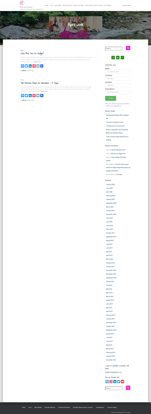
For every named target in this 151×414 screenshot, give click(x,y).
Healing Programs (79, 6)
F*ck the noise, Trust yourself (115, 127)
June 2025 (109, 190)
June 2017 (109, 249)
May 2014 (109, 346)
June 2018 (109, 227)
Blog (53, 6)
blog (22, 52)
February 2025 (110, 197)
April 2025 (109, 193)
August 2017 (110, 242)
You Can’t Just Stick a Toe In (114, 124)
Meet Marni (59, 6)
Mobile (107, 70)
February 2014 (110, 354)
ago (30, 72)
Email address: (110, 90)
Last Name (108, 84)
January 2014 (110, 357)
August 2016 (110, 283)
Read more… (38, 63)
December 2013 (111, 361)
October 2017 (110, 234)
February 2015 (110, 316)
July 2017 (109, 246)
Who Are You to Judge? (32, 55)
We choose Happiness (118, 155)
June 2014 (109, 343)
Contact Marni (125, 6)
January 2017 (110, 268)
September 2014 (111, 331)
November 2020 (111, 216)
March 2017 (110, 260)
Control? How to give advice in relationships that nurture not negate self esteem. (118, 169)
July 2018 (109, 223)
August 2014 (110, 335)
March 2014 (110, 350)
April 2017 (109, 257)
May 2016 (109, 290)
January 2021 (110, 212)
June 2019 (109, 219)
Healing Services (68, 6)
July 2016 (109, 287)
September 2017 (111, 238)
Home (48, 6)
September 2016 (111, 279)
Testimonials (108, 6)
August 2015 (110, 302)
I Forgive (119, 176)
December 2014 (111, 324)
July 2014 (109, 339)
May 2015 (109, 309)
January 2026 (110, 186)
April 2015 (109, 313)
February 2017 (110, 264)
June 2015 (109, 305)
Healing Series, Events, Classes (95, 6)
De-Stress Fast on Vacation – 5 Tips (39, 84)
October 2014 (110, 328)
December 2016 (111, 272)
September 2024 (111, 204)
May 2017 (109, 253)
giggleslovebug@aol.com (113, 374)
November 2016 (111, 275)
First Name (108, 77)
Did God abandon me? (119, 151)
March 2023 (110, 208)
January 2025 (110, 201)
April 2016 (109, 294)
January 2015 (110, 320)
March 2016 (110, 298)
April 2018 (109, 231)
